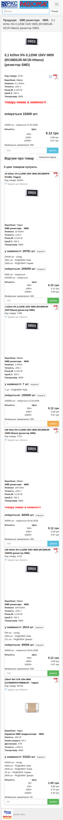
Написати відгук (47, 157)
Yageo (20, 225)
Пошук (54, 11)
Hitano (19, 80)
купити (52, 150)
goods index (19, 814)
